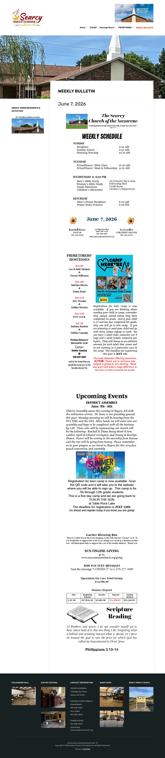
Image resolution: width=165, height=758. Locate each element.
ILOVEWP (86, 749)
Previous (33, 128)
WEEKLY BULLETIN (144, 27)
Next (38, 128)
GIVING (93, 27)
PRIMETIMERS (124, 27)
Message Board (107, 27)
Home (82, 27)
